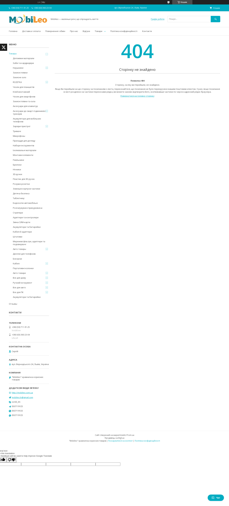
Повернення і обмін (55, 31)
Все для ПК (18, 292)
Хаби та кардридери (23, 63)
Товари (98, 31)
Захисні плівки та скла (24, 101)
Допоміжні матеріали (23, 58)
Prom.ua (130, 435)
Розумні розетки (21, 183)
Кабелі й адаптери (22, 231)
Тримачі (17, 131)
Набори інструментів (23, 145)
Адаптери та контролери (25, 217)
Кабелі (16, 263)
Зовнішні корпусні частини (26, 188)
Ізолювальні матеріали (24, 150)
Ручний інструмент (22, 282)
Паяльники (18, 160)
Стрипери (18, 212)
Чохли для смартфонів (24, 96)
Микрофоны (19, 136)
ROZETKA (17, 82)
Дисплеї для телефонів (24, 253)
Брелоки (17, 164)
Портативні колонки (23, 268)
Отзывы (13, 303)
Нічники (17, 169)
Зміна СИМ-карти (21, 222)
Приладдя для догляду (24, 140)
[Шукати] (215, 19)
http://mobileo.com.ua (22, 392)
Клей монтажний (21, 91)
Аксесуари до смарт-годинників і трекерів (29, 112)
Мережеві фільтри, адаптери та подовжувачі (29, 243)
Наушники (18, 67)
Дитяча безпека (21, 193)
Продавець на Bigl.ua (114, 438)
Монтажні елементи (23, 155)
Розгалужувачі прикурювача (27, 207)
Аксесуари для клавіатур (25, 106)
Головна (13, 31)
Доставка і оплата (31, 31)
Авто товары (19, 249)
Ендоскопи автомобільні (25, 203)
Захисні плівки (20, 72)
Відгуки (86, 31)
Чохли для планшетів (23, 87)
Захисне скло (19, 77)
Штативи (17, 236)
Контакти (147, 31)
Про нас (74, 31)
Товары (13, 53)
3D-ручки (17, 174)
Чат (216, 497)
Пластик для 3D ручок (24, 179)
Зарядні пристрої (21, 126)
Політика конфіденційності (123, 31)
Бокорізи (17, 258)
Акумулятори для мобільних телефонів (27, 120)
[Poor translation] (12, 459)
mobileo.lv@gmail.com (22, 397)
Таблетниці (18, 198)
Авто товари (19, 273)
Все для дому (19, 277)
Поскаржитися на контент (120, 440)
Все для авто (19, 287)
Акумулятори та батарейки (27, 227)
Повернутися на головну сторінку (137, 95)
